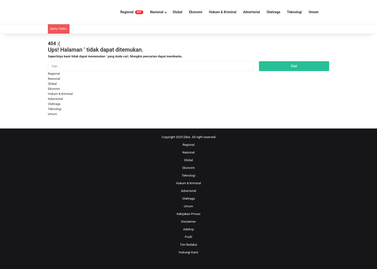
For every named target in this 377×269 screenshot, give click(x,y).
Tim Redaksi (188, 244)
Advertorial (251, 12)
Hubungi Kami (188, 252)
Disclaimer (188, 221)
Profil (188, 237)
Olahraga (273, 12)
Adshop (188, 229)
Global (177, 12)
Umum (314, 12)
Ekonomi (195, 12)
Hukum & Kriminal (222, 12)
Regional (131, 12)
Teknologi (294, 12)
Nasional (156, 12)
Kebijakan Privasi (189, 214)
